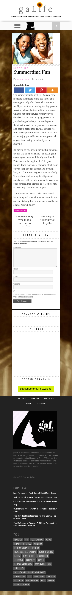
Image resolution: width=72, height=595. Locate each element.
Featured (18, 543)
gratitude (18, 584)
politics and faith (22, 551)
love (26, 543)
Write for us (49, 402)
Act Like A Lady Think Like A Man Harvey (29, 576)
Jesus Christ (42, 559)
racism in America (46, 555)
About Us (21, 402)
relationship (19, 580)
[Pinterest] (41, 90)
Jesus (43, 584)
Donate (29, 407)
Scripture (30, 563)
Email (16, 280)
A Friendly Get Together (47, 221)
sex (49, 567)
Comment (17, 247)
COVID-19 (41, 563)
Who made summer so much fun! (24, 223)
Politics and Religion (23, 567)
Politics (35, 551)
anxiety (51, 584)
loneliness (38, 547)
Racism (17, 559)
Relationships (37, 543)
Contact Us (41, 407)
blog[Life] (21, 68)
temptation (19, 571)
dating (48, 543)
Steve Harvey (39, 580)
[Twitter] (30, 90)
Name (16, 272)
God (29, 580)
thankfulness (28, 559)
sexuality (51, 580)
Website (16, 288)
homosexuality (32, 584)
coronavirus (40, 567)
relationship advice (22, 547)
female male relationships (25, 555)
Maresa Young (23, 79)
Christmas (18, 563)
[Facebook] (19, 90)
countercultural (21, 588)
